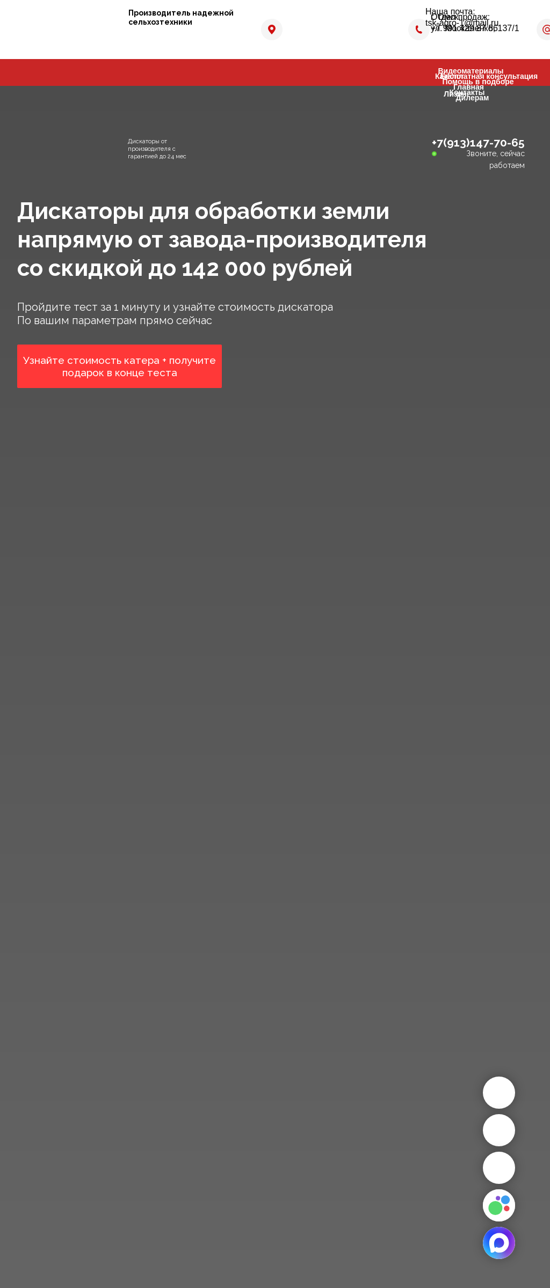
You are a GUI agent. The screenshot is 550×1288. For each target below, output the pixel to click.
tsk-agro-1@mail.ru (461, 22)
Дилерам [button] (472, 97)
